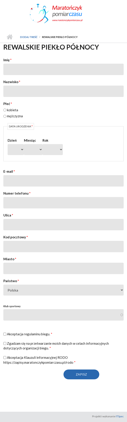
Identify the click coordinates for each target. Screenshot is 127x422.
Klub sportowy (12, 306)
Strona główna (9, 37)
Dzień (12, 140)
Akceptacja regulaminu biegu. (29, 334)
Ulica (8, 215)
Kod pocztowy (15, 237)
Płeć (7, 104)
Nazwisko (11, 82)
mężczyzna (15, 116)
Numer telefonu (17, 193)
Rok (45, 140)
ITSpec (120, 416)
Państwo (11, 281)
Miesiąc (30, 140)
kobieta (12, 110)
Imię (7, 60)
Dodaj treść (28, 37)
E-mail (9, 171)
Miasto (9, 259)
